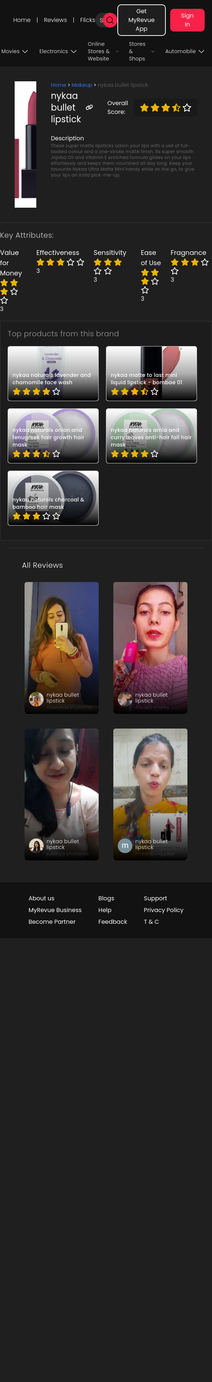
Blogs (106, 898)
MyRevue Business (55, 910)
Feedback (112, 922)
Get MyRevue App (141, 20)
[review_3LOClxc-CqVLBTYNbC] (62, 648)
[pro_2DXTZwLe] (151, 435)
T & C (151, 922)
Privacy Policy (163, 910)
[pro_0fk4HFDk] (151, 373)
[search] (110, 20)
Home (21, 20)
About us (42, 898)
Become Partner (52, 922)
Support (155, 898)
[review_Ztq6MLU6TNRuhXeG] (150, 648)
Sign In (187, 20)
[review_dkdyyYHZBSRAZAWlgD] (62, 794)
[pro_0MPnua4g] (53, 373)
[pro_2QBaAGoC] (53, 498)
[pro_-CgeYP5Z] (53, 435)
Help (105, 910)
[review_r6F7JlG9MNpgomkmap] (150, 794)
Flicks (87, 20)
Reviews (55, 20)
